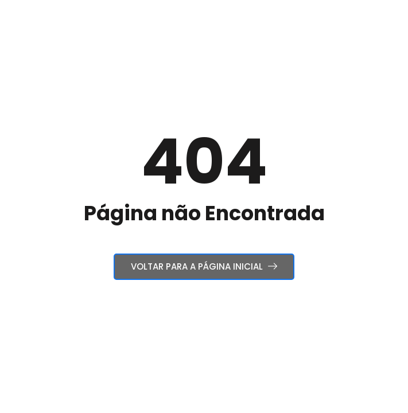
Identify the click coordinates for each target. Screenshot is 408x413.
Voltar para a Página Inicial (204, 266)
